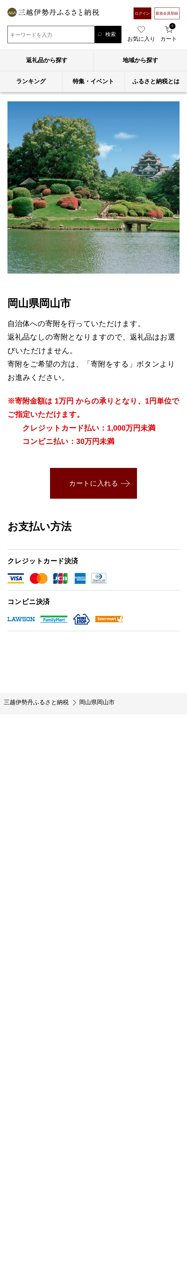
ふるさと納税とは (156, 81)
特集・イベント (93, 81)
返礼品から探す (46, 60)
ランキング (31, 81)
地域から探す (140, 60)
